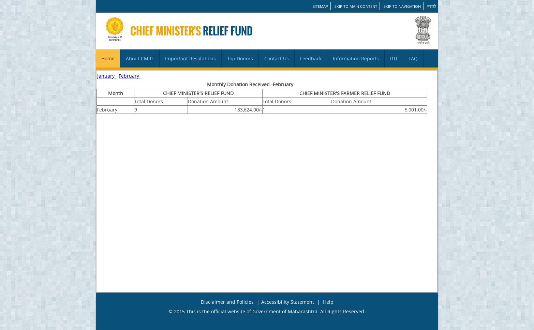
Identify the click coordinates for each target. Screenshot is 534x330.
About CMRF (140, 58)
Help (328, 302)
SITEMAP (320, 6)
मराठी (431, 6)
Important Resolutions (190, 58)
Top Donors (240, 58)
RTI (393, 58)
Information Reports (356, 58)
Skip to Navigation (402, 6)
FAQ (413, 58)
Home (108, 58)
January (106, 76)
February (129, 76)
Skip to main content (356, 6)
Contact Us (276, 58)
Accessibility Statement (287, 302)
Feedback (311, 58)
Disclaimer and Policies (227, 302)
